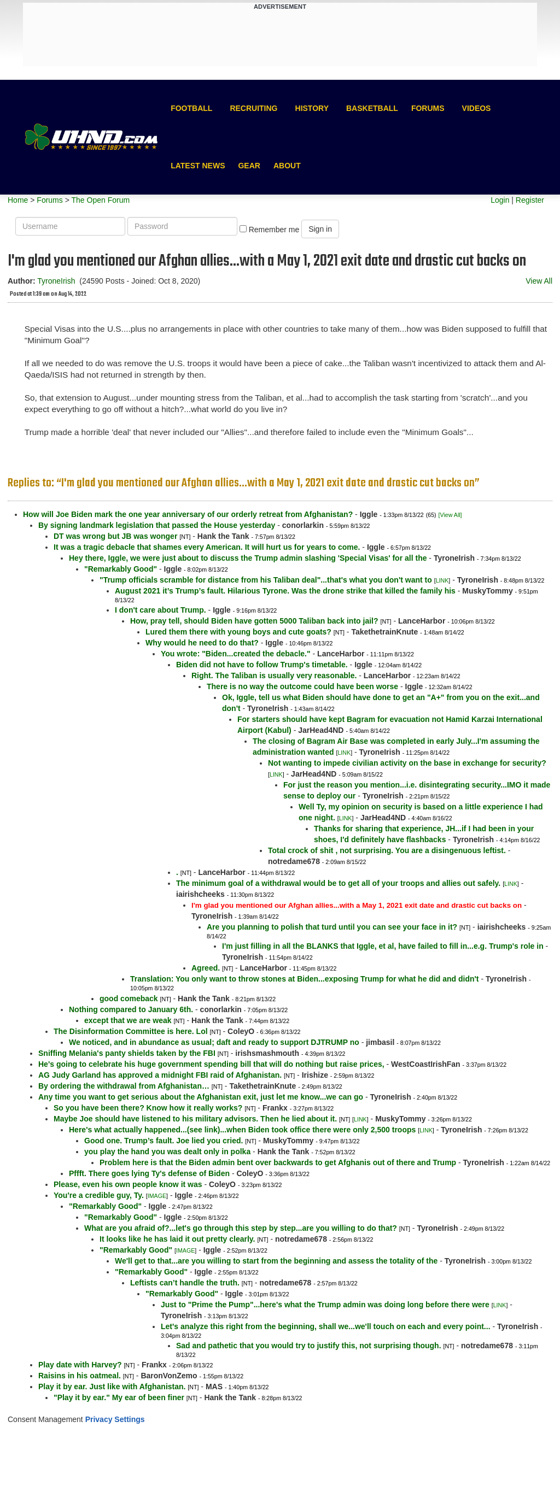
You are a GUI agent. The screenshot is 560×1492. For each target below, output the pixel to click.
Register (530, 200)
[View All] (450, 515)
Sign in (320, 229)
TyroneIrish (56, 281)
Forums (428, 108)
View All (539, 281)
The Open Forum (100, 200)
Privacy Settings (115, 1419)
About (287, 165)
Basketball (372, 108)
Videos (476, 108)
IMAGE (157, 1196)
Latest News (198, 165)
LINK (442, 580)
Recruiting (253, 108)
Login (500, 200)
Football (191, 108)
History (312, 108)
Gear (249, 165)
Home (18, 200)
